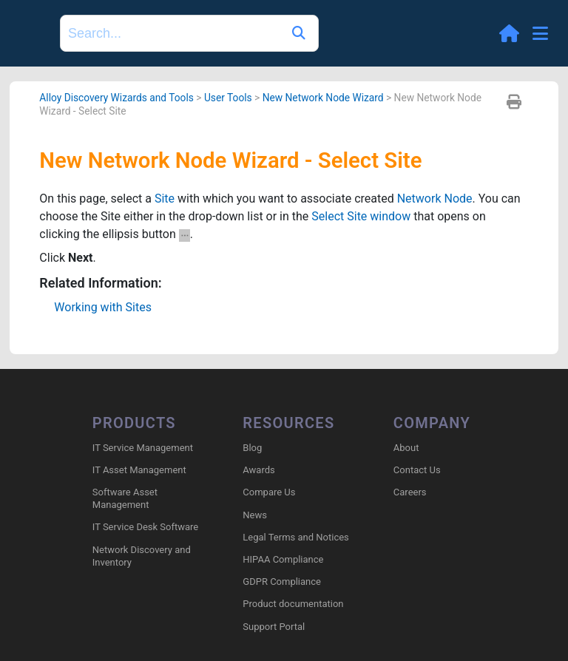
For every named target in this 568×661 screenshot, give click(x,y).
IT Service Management (142, 447)
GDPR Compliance (282, 581)
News (255, 515)
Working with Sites (103, 307)
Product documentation (293, 603)
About (406, 447)
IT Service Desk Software (145, 526)
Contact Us (417, 469)
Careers (410, 492)
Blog (252, 447)
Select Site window (360, 216)
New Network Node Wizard (323, 98)
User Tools (228, 98)
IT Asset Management (139, 469)
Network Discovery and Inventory (141, 556)
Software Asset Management (125, 498)
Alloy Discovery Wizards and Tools (116, 98)
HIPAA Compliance (283, 559)
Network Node (435, 198)
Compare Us (269, 492)
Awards (258, 469)
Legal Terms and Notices (295, 537)
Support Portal (274, 626)
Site (165, 198)
